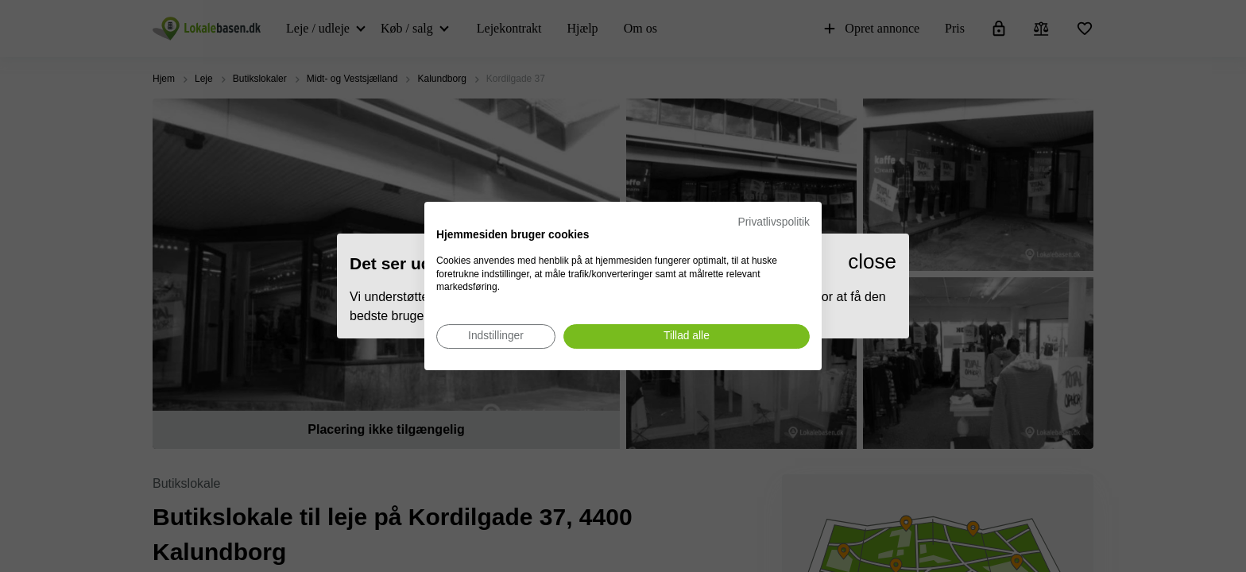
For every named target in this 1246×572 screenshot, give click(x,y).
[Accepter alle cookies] (686, 336)
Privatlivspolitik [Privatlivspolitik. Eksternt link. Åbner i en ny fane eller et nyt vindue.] (774, 222)
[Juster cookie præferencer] (495, 336)
